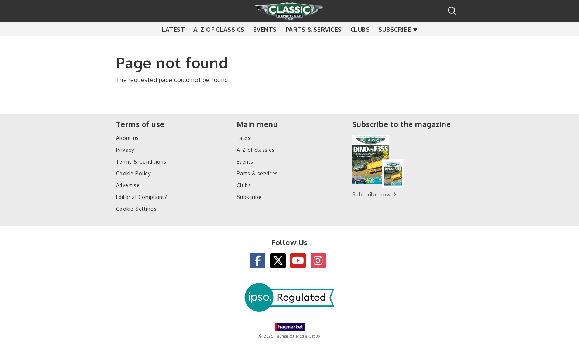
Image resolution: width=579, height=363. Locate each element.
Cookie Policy (133, 173)
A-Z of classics (218, 44)
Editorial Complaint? (141, 197)
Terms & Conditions (141, 161)
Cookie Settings (136, 209)
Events (265, 44)
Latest (173, 44)
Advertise (128, 185)
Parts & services (313, 44)
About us (127, 138)
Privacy (125, 150)
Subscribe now (371, 194)
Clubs (360, 44)
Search (452, 11)
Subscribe (394, 44)
